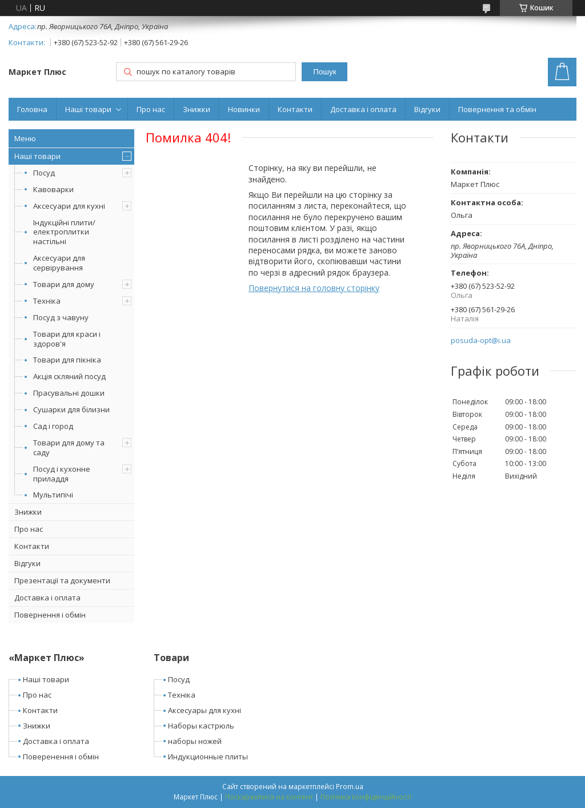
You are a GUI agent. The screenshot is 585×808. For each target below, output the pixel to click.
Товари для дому (63, 284)
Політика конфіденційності (365, 797)
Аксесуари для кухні (69, 206)
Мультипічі (53, 494)
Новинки (244, 109)
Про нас (151, 109)
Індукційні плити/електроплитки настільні (64, 232)
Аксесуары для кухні (204, 710)
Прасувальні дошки (69, 393)
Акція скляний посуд (69, 376)
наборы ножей (195, 741)
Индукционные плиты (208, 756)
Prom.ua (349, 786)
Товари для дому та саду (69, 447)
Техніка (47, 301)
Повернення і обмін (50, 615)
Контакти (295, 109)
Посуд (44, 173)
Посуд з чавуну (61, 317)
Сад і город (53, 426)
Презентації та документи (62, 580)
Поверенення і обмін (61, 756)
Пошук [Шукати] (324, 71)
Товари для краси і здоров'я (67, 339)
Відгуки (427, 109)
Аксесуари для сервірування (59, 263)
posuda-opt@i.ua (481, 340)
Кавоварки (53, 189)
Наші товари (88, 109)
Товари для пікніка (67, 360)
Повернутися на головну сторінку (314, 287)
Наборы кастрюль (201, 726)
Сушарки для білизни (71, 409)
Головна (32, 109)
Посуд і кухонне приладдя (61, 474)
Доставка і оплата (363, 109)
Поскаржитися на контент (269, 797)
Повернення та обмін (497, 109)
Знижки (196, 109)
